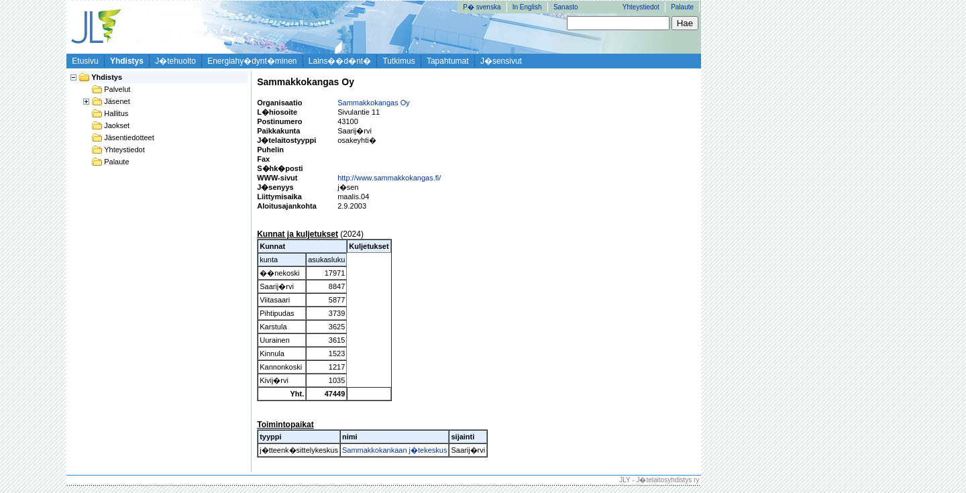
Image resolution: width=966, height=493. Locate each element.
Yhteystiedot (641, 7)
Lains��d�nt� (340, 61)
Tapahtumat (448, 61)
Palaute (682, 7)
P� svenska (481, 7)
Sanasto (565, 7)
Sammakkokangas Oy (373, 103)
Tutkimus (398, 61)
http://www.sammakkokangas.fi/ (389, 178)
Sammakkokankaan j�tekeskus (394, 450)
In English (527, 7)
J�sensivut (501, 61)
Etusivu (85, 61)
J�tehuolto (175, 61)
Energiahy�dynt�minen (252, 61)
